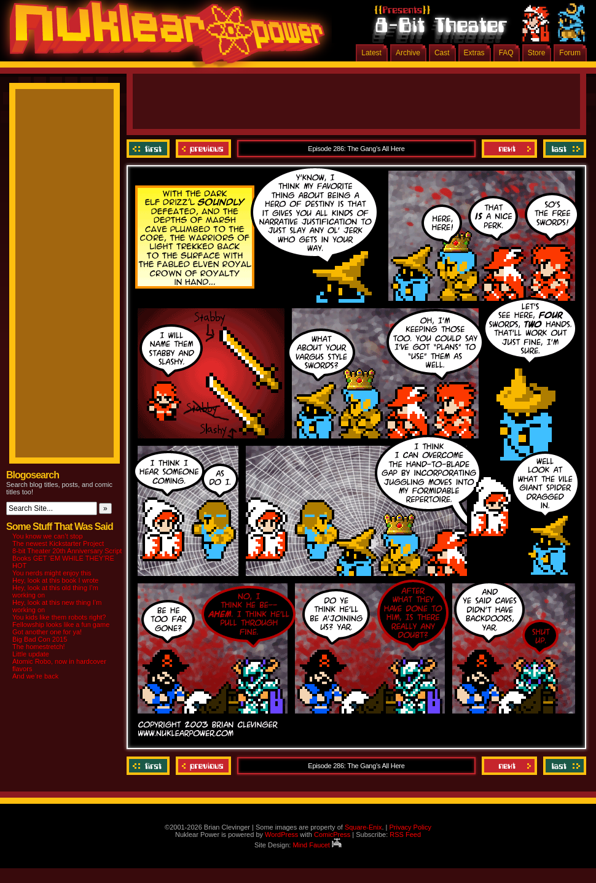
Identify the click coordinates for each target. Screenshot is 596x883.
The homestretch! (38, 646)
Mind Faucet (317, 845)
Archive (408, 53)
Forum (570, 53)
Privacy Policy (410, 827)
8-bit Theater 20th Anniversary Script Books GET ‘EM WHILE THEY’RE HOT (67, 558)
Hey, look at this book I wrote (55, 580)
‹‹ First (150, 148)
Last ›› (563, 148)
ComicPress (332, 834)
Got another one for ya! (47, 632)
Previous (203, 148)
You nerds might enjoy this (52, 573)
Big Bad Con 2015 (39, 639)
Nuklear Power (163, 37)
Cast (442, 53)
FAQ (506, 53)
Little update (30, 654)
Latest (371, 53)
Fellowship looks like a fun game (60, 624)
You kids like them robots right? (59, 617)
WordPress (281, 834)
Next (509, 148)
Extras (474, 53)
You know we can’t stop (47, 536)
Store (537, 53)
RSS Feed (405, 834)
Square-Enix (363, 827)
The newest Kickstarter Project (58, 543)
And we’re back (35, 676)
